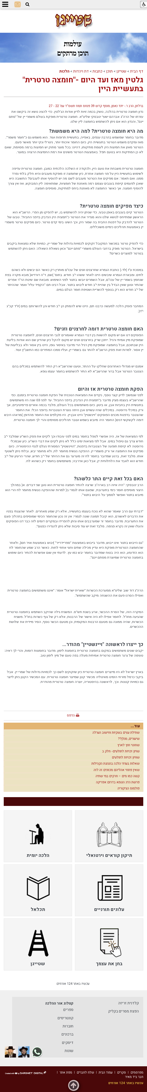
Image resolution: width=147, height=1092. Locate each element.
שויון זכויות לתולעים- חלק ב (121, 751)
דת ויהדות (81, 71)
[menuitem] (109, 836)
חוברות (68, 1026)
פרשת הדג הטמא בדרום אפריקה (118, 782)
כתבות (97, 71)
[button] (27, 4)
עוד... (135, 726)
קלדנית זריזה (128, 1003)
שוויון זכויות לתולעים (126, 757)
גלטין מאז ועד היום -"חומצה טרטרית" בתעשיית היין (83, 84)
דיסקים (67, 1042)
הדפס (71, 715)
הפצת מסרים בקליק (123, 1011)
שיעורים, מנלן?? (129, 738)
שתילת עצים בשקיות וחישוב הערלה (116, 732)
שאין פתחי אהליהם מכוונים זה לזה (117, 769)
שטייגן (121, 71)
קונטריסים (65, 1018)
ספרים (68, 1009)
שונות (69, 1051)
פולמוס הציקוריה (129, 788)
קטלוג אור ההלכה (59, 1003)
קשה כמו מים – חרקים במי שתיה (118, 776)
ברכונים (67, 1034)
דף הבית (136, 71)
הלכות (64, 71)
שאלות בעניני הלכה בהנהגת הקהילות (115, 763)
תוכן (109, 71)
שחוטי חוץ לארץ (128, 745)
